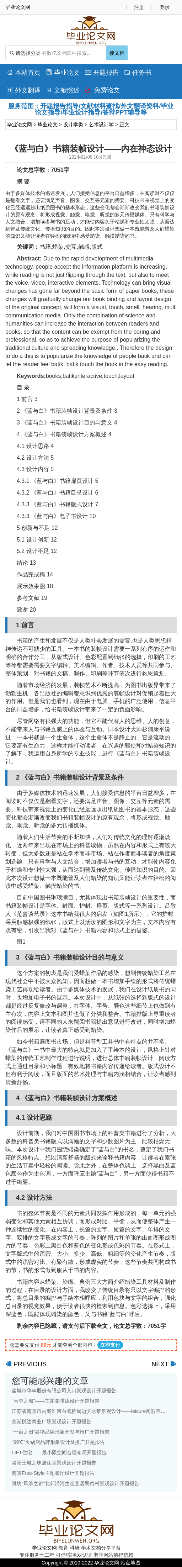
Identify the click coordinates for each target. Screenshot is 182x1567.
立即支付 (110, 1345)
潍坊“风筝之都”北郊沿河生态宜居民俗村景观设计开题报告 (75, 1483)
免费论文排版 (102, 91)
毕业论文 (63, 72)
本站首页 (24, 72)
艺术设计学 (101, 124)
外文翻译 (24, 90)
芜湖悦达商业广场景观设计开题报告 (51, 1421)
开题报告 (102, 72)
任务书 (137, 72)
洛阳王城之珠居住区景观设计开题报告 (54, 1463)
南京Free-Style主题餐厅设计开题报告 (53, 1473)
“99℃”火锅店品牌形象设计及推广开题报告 (58, 1442)
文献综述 (63, 90)
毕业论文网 (19, 124)
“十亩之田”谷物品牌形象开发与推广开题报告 (60, 1432)
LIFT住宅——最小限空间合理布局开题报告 (59, 1452)
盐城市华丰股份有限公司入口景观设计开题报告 (64, 1390)
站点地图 (130, 1563)
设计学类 (73, 124)
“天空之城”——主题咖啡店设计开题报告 (56, 1401)
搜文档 (116, 53)
